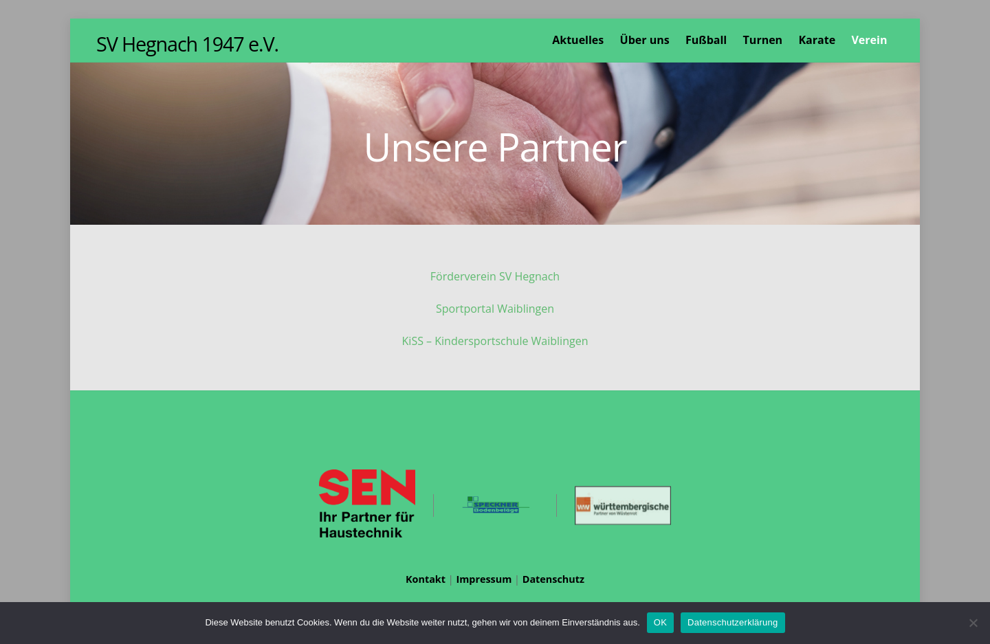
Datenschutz (553, 579)
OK (660, 622)
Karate (816, 39)
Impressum (484, 579)
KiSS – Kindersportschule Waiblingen (495, 340)
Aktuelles (578, 39)
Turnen (763, 39)
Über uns (645, 39)
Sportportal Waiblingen (495, 308)
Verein (869, 39)
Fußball (706, 39)
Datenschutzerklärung (733, 622)
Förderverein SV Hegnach (495, 276)
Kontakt (426, 579)
